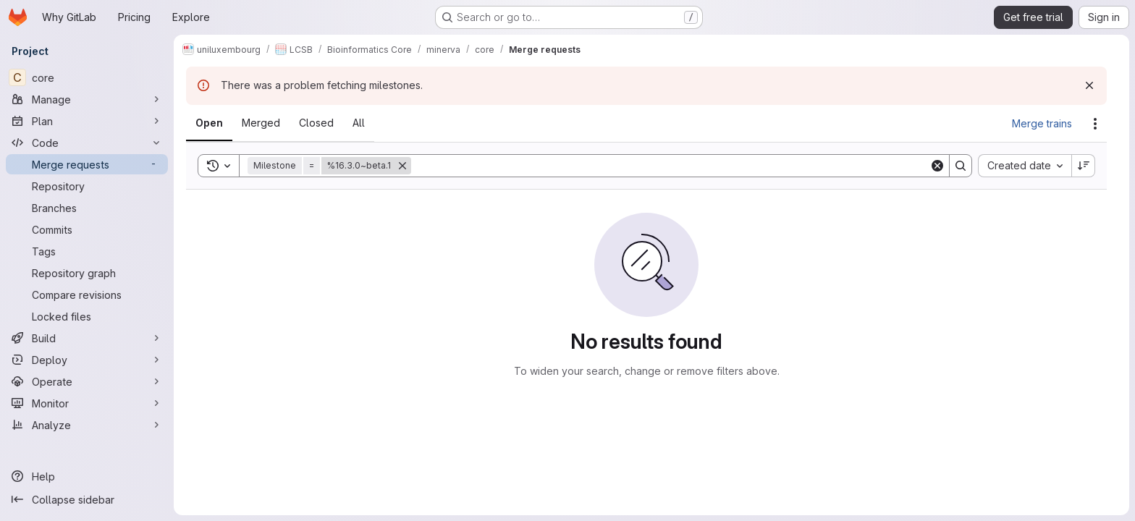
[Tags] (87, 251)
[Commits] (87, 229)
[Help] (87, 476)
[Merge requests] (87, 164)
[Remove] (402, 165)
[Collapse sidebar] (87, 499)
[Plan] (87, 121)
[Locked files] (87, 316)
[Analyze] (87, 425)
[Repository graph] (87, 273)
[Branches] (87, 208)
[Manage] (87, 99)
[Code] (87, 142)
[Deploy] (87, 360)
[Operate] (87, 381)
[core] (87, 77)
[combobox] (1024, 165)
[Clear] (937, 165)
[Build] (87, 338)
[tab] (209, 123)
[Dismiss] (1089, 85)
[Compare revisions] (87, 294)
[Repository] (87, 186)
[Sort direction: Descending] (1083, 165)
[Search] (670, 165)
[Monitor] (87, 403)
